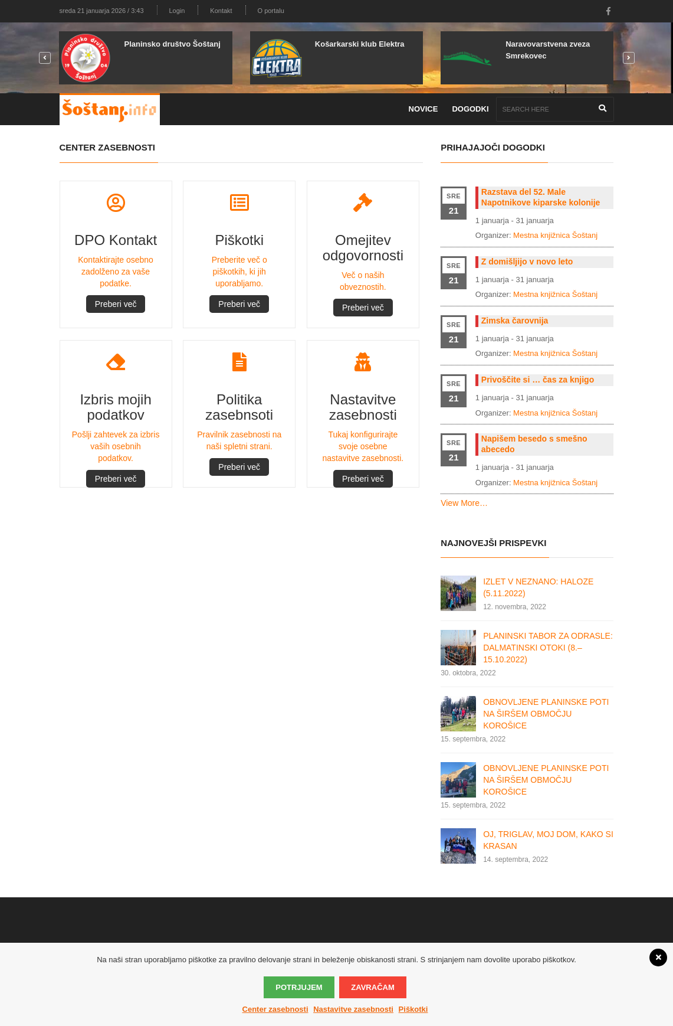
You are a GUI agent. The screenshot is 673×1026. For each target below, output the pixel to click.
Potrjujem (298, 987)
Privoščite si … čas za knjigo (537, 379)
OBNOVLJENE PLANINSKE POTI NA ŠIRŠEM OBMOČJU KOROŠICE (546, 713)
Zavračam (372, 987)
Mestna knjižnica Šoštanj (555, 235)
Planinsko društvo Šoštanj (172, 44)
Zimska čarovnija (515, 320)
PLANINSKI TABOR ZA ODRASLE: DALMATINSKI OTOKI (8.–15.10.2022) (548, 647)
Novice (423, 108)
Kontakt (221, 10)
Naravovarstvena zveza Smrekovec (547, 50)
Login (177, 10)
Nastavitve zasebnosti (353, 1009)
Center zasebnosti (275, 1009)
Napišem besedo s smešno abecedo (534, 444)
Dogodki (470, 108)
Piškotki (413, 1009)
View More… (464, 503)
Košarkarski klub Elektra (360, 44)
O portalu (271, 10)
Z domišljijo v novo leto (527, 261)
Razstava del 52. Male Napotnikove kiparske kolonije (540, 197)
